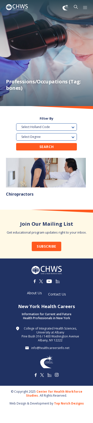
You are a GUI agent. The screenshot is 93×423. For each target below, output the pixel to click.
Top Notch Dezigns (69, 403)
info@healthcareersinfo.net (50, 348)
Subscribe (46, 246)
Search (46, 146)
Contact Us (57, 294)
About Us (34, 293)
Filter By (46, 118)
